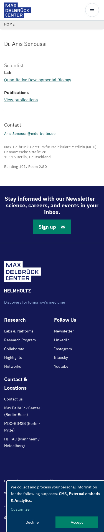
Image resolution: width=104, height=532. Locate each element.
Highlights (13, 357)
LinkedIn (62, 339)
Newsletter (64, 331)
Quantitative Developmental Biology (37, 79)
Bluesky (61, 357)
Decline (32, 522)
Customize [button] (20, 509)
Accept (77, 522)
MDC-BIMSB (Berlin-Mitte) (22, 427)
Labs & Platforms (19, 331)
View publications (21, 99)
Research (15, 320)
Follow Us (65, 320)
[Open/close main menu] (92, 10)
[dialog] (55, 506)
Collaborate (14, 348)
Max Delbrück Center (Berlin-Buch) (22, 411)
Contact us (13, 399)
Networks (12, 366)
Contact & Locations (15, 383)
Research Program (20, 339)
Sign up (52, 227)
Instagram (63, 348)
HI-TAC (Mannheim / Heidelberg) (22, 442)
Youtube (61, 366)
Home (9, 24)
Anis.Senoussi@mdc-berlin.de (30, 133)
